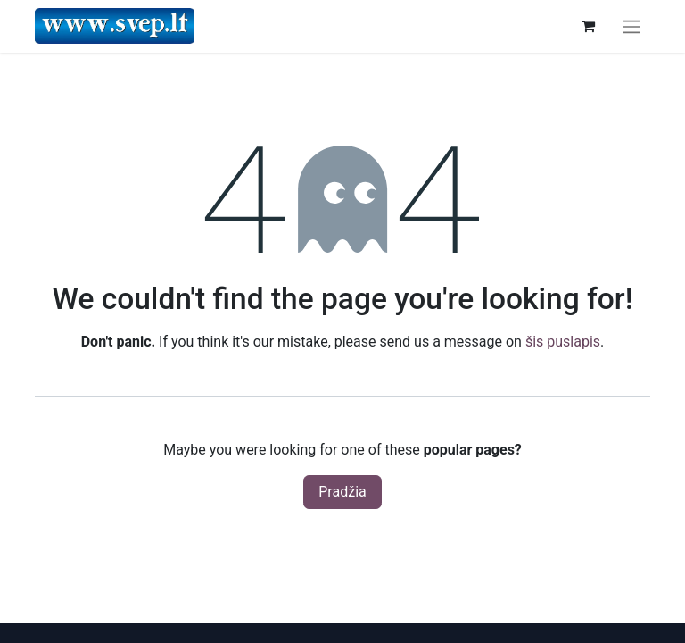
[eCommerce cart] (588, 26)
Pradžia (342, 491)
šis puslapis (562, 341)
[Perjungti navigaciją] (631, 26)
